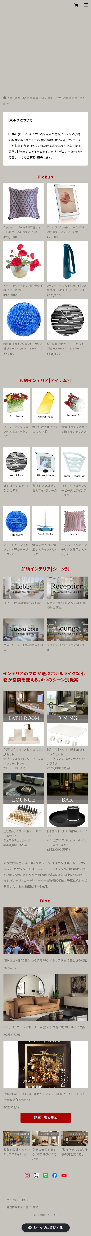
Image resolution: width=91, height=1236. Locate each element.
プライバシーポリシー (19, 1200)
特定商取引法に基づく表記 (22, 1207)
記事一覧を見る (45, 1118)
